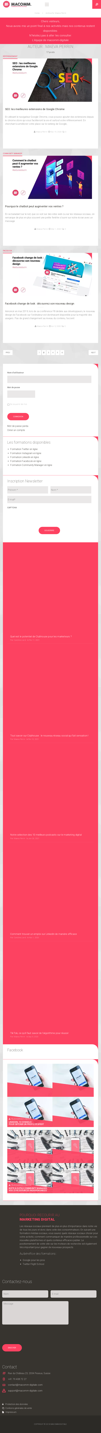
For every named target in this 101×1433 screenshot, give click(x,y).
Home (37, 13)
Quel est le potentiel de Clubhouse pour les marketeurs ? (41, 594)
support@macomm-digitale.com (25, 1183)
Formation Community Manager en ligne (31, 465)
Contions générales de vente (17, 1200)
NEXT (93, 353)
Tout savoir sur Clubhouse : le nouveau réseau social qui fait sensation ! (49, 652)
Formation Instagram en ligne (25, 453)
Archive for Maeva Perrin (56, 13)
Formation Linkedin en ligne (24, 457)
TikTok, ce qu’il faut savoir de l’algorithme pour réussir (39, 825)
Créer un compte (16, 430)
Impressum (9, 1204)
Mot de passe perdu (17, 426)
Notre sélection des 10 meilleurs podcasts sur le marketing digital (46, 710)
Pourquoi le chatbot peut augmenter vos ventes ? (34, 206)
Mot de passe (13, 387)
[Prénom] (27, 490)
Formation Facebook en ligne (25, 461)
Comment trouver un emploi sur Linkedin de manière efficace (43, 767)
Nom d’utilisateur (15, 372)
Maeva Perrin (41, 132)
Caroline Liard (20, 598)
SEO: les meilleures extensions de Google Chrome (35, 109)
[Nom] (70, 490)
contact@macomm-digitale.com (25, 1177)
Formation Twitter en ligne (24, 449)
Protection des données (15, 1196)
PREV (8, 353)
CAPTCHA (12, 507)
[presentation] (29, 516)
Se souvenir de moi (18, 404)
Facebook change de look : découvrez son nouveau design (39, 303)
